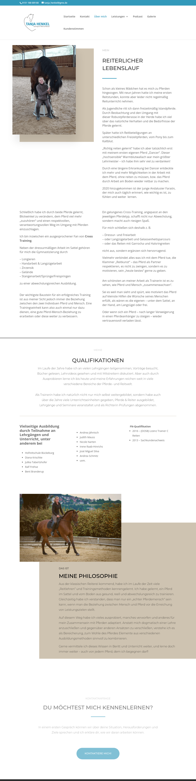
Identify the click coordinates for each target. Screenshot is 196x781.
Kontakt (85, 16)
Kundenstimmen (74, 28)
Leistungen (118, 16)
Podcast (138, 16)
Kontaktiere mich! (98, 765)
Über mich (100, 16)
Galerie (151, 16)
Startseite (69, 16)
